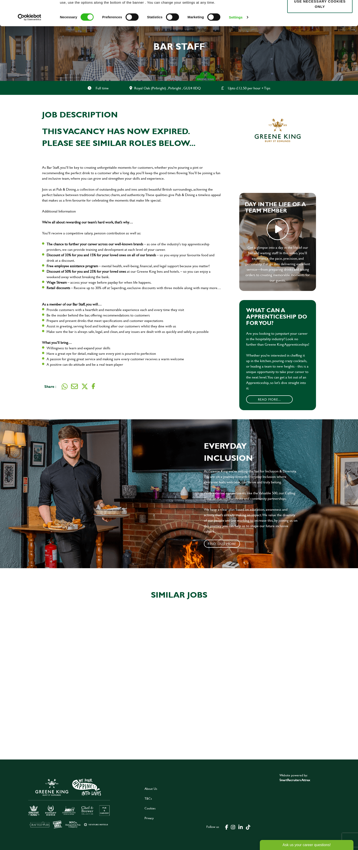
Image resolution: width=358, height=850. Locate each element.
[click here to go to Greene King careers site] (69, 803)
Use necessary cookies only (320, 29)
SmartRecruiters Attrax (294, 779)
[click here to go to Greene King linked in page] (241, 827)
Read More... (269, 399)
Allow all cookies (319, 12)
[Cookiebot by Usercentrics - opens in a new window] (30, 42)
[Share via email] (74, 386)
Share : (50, 386)
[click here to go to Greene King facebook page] (227, 827)
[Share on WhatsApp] (65, 386)
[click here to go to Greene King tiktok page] (248, 827)
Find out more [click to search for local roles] (222, 543)
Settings (236, 42)
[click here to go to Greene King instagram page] (233, 827)
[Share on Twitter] (84, 386)
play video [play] (278, 229)
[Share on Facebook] (93, 386)
